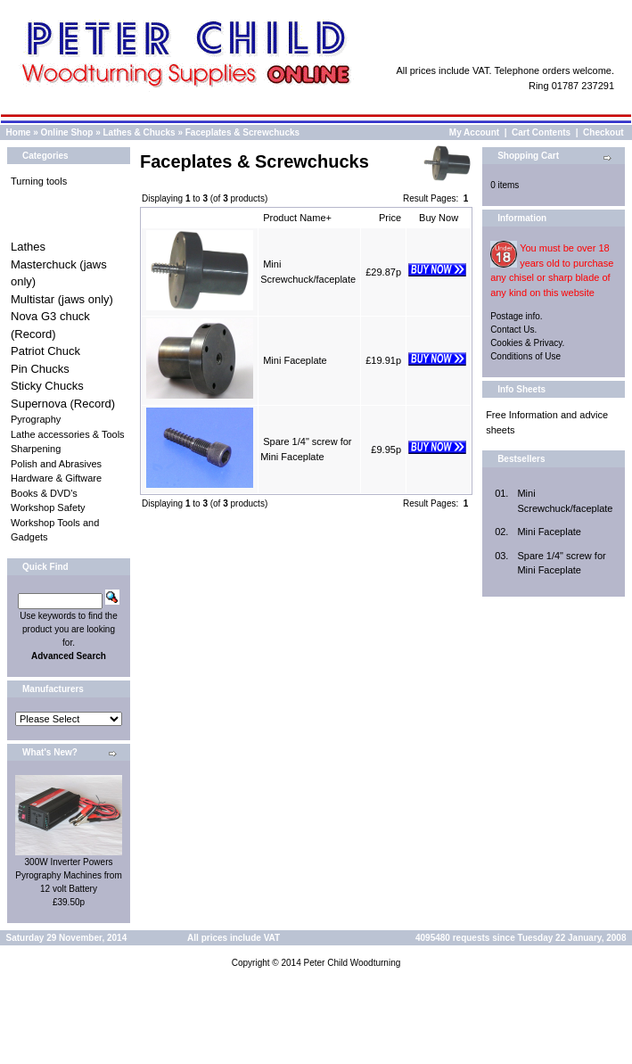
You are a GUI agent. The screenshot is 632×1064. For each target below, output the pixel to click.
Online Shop (66, 132)
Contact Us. (513, 329)
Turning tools (39, 181)
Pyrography (36, 419)
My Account (474, 132)
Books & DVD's (44, 493)
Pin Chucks (40, 368)
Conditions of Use (525, 356)
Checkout (603, 132)
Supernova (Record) (63, 403)
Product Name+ (297, 217)
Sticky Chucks (47, 385)
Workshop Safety (48, 507)
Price (390, 217)
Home (18, 132)
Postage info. (516, 316)
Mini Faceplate (295, 360)
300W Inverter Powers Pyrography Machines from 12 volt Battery (68, 875)
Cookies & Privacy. (527, 343)
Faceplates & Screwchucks (242, 132)
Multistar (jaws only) (62, 299)
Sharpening (36, 448)
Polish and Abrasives (56, 463)
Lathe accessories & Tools (68, 434)
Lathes (28, 246)
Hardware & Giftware (56, 478)
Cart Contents (541, 132)
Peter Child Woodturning (351, 963)
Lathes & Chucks (139, 132)
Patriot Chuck (45, 351)
